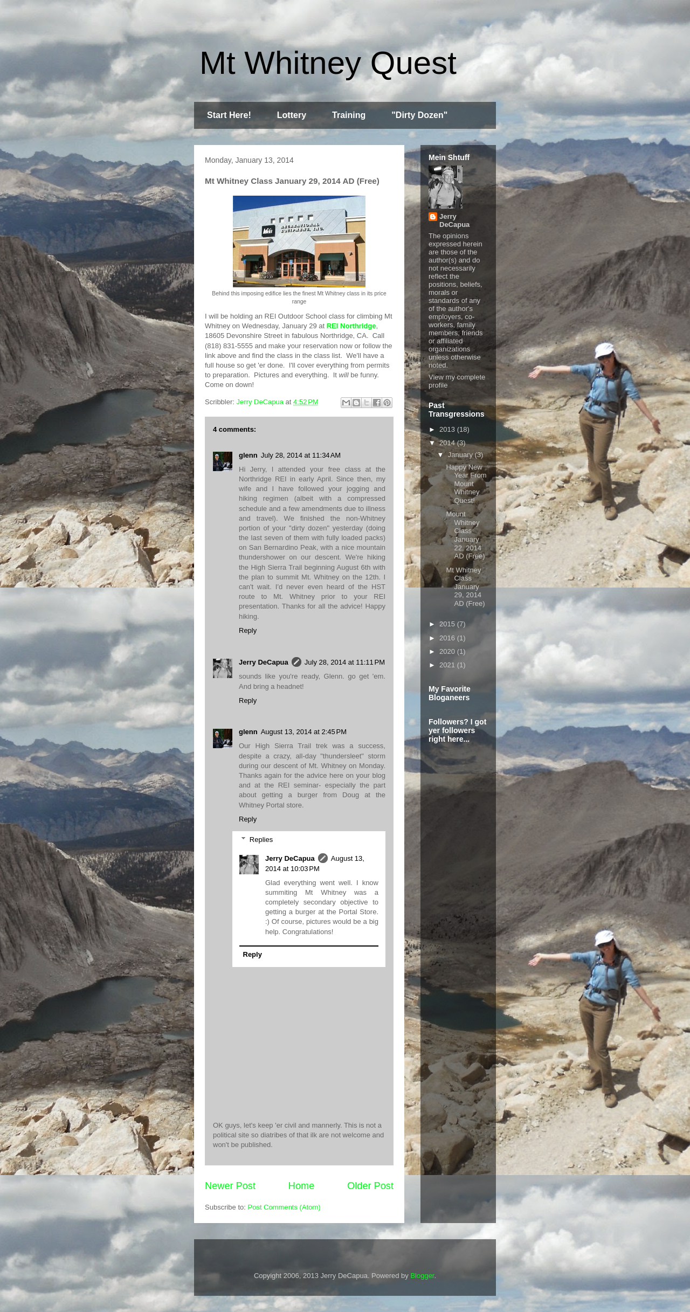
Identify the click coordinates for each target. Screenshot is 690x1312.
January (461, 455)
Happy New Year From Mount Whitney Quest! (466, 484)
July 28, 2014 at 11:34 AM (301, 455)
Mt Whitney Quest (328, 63)
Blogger (422, 1276)
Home (301, 1185)
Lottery (291, 115)
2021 (448, 665)
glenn (248, 455)
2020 (448, 651)
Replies (261, 839)
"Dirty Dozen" (419, 115)
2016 (448, 638)
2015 (448, 624)
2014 (448, 443)
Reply (248, 630)
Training (348, 115)
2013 (448, 429)
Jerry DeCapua (263, 662)
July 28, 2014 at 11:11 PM (345, 662)
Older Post (370, 1185)
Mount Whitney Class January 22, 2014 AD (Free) (465, 535)
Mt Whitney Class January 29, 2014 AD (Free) (465, 586)
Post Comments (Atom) (284, 1207)
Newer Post (230, 1185)
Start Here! (229, 115)
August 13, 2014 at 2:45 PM (304, 732)
